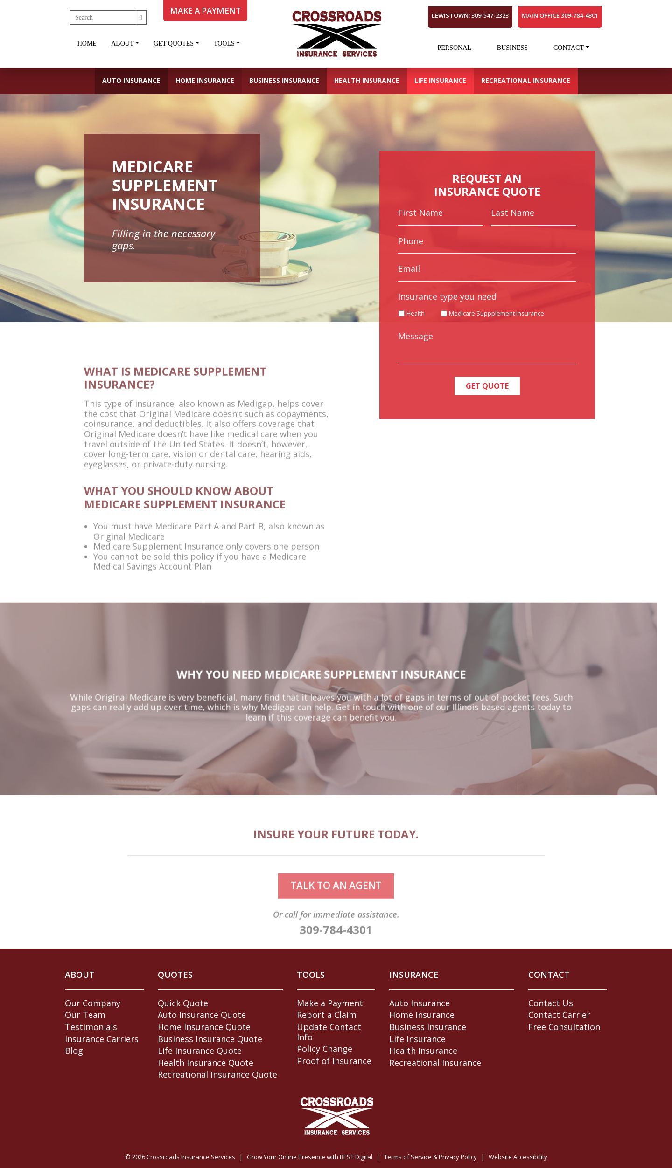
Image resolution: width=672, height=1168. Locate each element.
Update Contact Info (329, 1032)
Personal (454, 47)
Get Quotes (174, 43)
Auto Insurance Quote (202, 1014)
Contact (568, 47)
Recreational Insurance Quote (217, 1074)
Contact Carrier (559, 1014)
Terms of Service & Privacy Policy (430, 1157)
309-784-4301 (336, 944)
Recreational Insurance (525, 80)
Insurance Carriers (102, 1038)
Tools (224, 43)
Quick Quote (183, 1003)
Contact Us (550, 1003)
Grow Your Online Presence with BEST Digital (309, 1157)
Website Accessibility (518, 1157)
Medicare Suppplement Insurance (496, 314)
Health (415, 314)
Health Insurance (366, 80)
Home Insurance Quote (204, 1026)
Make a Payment (330, 1003)
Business (512, 47)
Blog (74, 1050)
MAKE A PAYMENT (205, 10)
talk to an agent (336, 900)
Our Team (85, 1014)
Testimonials (91, 1026)
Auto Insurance (131, 80)
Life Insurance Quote (200, 1050)
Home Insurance (204, 80)
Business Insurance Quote (210, 1038)
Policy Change (324, 1048)
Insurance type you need (447, 296)
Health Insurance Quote (205, 1062)
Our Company (92, 1003)
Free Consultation (564, 1026)
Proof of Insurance (334, 1060)
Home (87, 43)
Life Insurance (440, 80)
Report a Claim (327, 1014)
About (122, 43)
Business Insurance (284, 80)
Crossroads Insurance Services (191, 1157)
